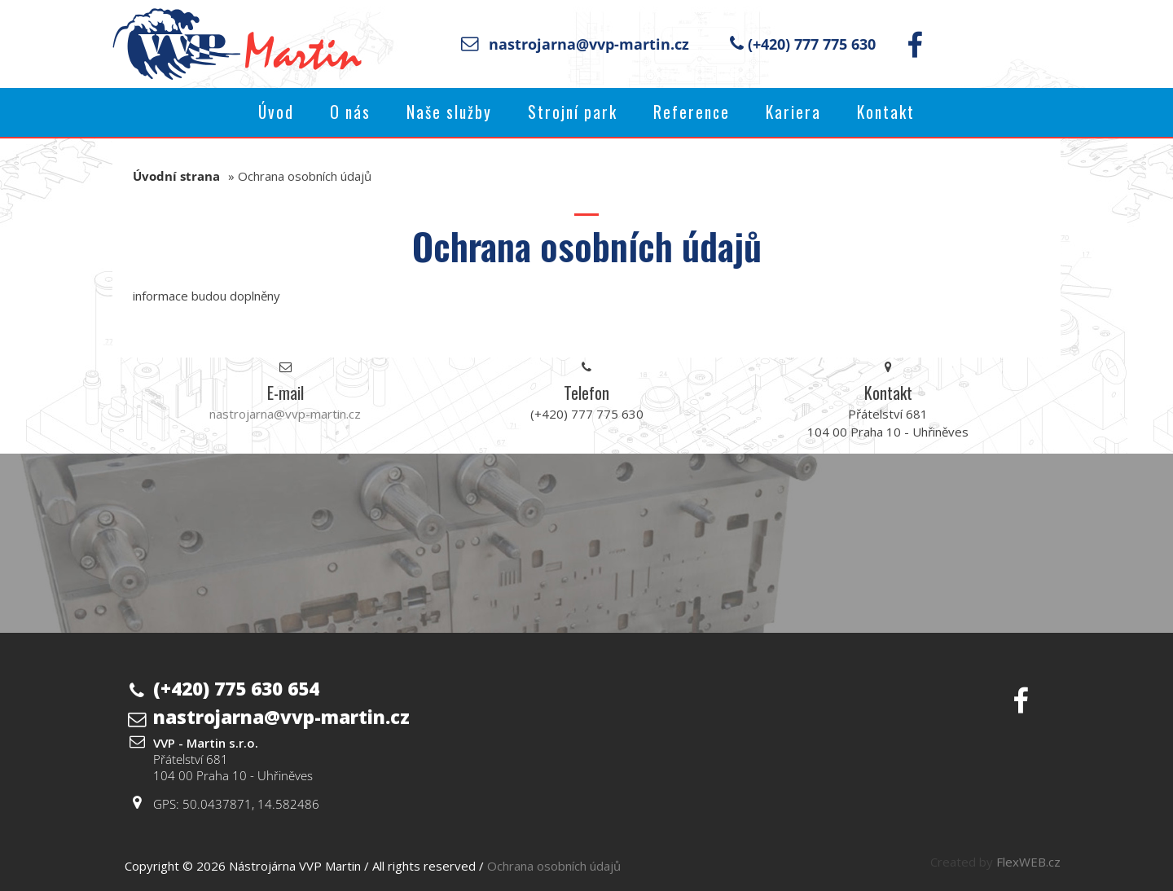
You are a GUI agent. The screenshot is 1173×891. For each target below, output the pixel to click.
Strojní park (572, 112)
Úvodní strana (176, 176)
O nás (350, 112)
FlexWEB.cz (1028, 862)
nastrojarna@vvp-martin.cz (589, 44)
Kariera (793, 112)
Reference (691, 112)
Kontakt (886, 112)
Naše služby (449, 112)
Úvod (276, 112)
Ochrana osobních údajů (554, 866)
